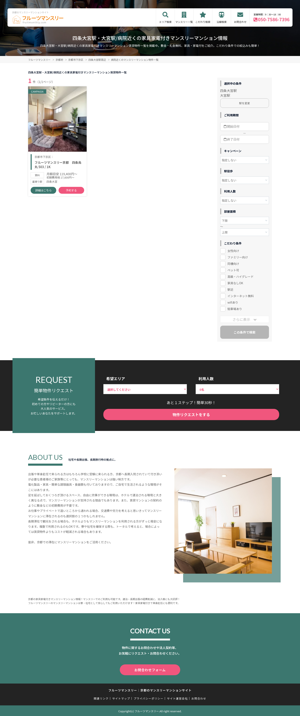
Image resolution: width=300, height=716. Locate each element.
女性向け (233, 251)
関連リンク (101, 697)
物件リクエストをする (191, 414)
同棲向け (233, 264)
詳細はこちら (43, 192)
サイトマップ (121, 697)
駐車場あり (235, 309)
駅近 (230, 289)
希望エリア (115, 378)
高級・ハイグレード (241, 276)
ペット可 (233, 270)
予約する (71, 192)
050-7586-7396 (274, 19)
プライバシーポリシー (148, 697)
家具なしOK (235, 283)
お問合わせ (240, 22)
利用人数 (206, 378)
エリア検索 (165, 22)
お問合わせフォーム (150, 669)
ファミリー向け (238, 257)
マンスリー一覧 (184, 22)
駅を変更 (244, 103)
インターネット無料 (241, 296)
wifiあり (233, 302)
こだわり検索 (202, 22)
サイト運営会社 (177, 697)
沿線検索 (222, 22)
